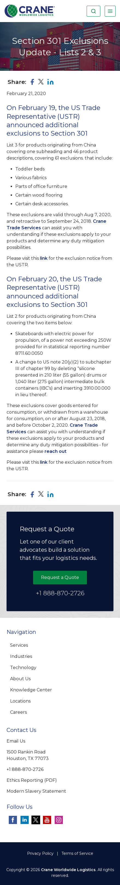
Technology (23, 667)
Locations (20, 701)
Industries (21, 656)
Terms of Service (77, 853)
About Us (20, 678)
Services (19, 645)
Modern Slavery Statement (36, 791)
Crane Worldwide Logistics (68, 869)
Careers (18, 712)
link (44, 258)
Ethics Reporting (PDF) (32, 780)
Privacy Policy (40, 853)
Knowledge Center (31, 689)
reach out (55, 451)
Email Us (16, 741)
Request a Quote (60, 577)
